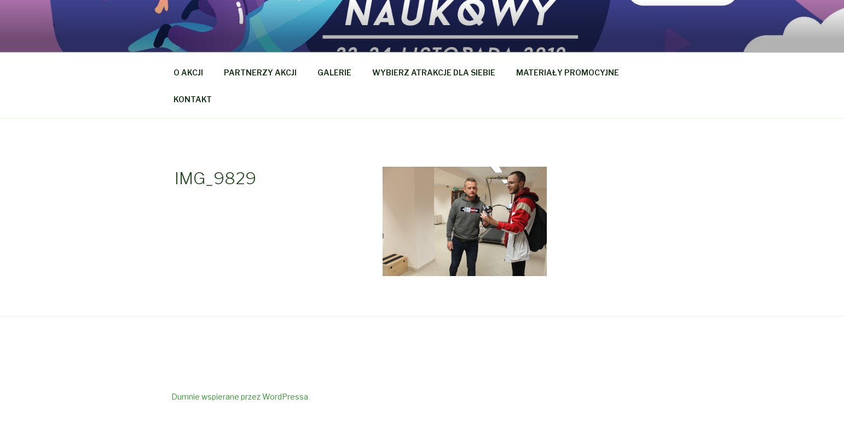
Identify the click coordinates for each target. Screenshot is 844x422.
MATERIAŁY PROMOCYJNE (567, 72)
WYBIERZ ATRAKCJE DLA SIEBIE (433, 72)
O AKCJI (188, 72)
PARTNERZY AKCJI (260, 72)
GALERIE (334, 72)
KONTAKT (193, 99)
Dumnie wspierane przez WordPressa (239, 396)
